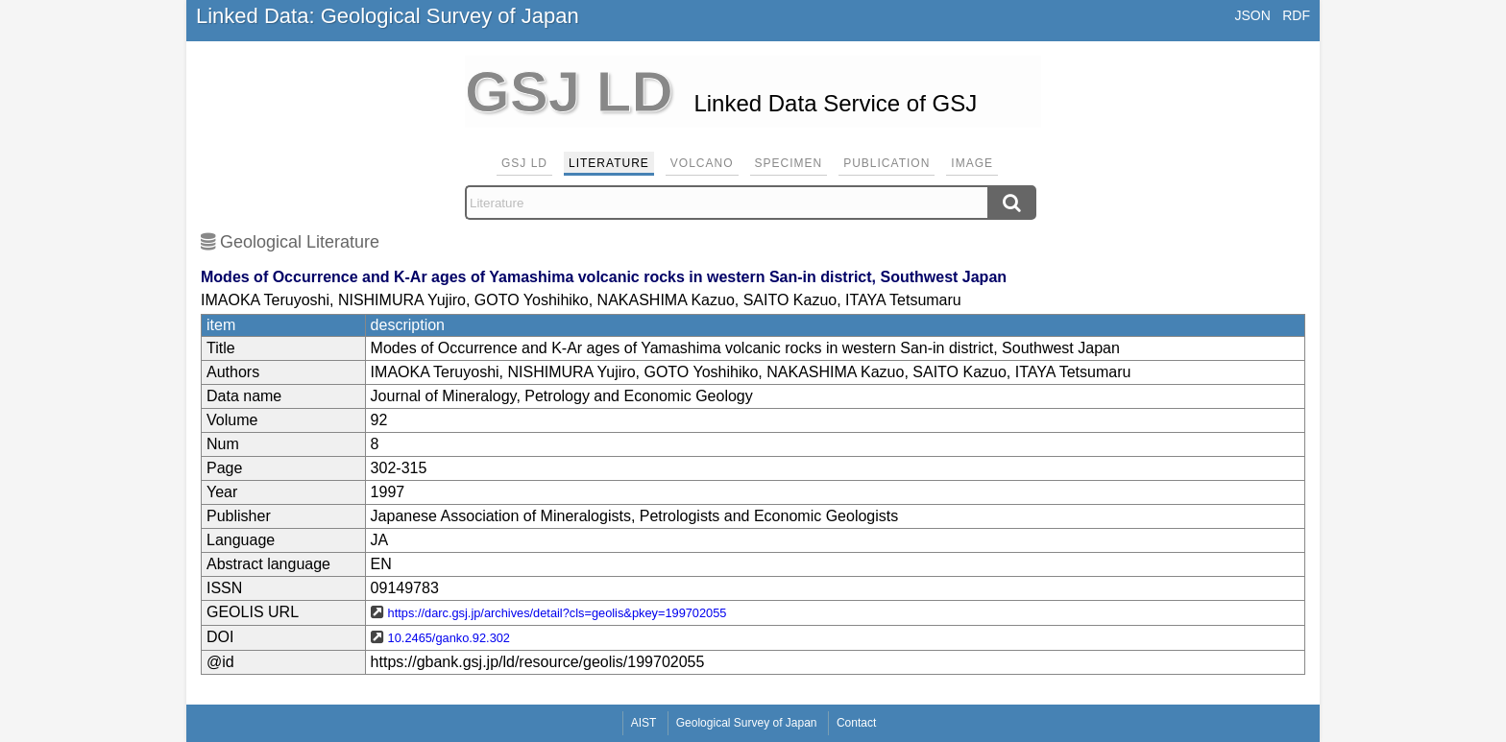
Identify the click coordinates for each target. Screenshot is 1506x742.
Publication (886, 163)
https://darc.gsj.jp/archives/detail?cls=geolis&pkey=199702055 (557, 613)
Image (972, 163)
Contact (856, 723)
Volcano (702, 163)
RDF (1296, 15)
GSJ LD (524, 163)
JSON (1252, 15)
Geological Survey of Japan (746, 723)
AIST (644, 723)
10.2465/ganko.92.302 (449, 638)
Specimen (789, 163)
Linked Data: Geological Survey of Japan (387, 16)
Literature (609, 163)
